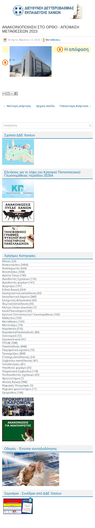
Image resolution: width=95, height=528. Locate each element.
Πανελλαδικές (11, 346)
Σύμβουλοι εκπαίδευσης (17, 360)
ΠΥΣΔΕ (6, 342)
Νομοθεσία (9, 328)
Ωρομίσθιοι (9, 392)
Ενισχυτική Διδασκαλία (16, 300)
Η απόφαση (76, 49)
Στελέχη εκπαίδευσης (16, 357)
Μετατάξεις (9, 325)
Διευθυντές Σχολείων (16, 278)
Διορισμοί (8, 286)
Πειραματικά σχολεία (15, 350)
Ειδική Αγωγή (10, 289)
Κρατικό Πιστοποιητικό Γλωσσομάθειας (27, 314)
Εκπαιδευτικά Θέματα (16, 296)
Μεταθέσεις (53, 39)
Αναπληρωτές (11, 268)
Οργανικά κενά (11, 339)
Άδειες (6, 261)
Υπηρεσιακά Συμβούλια (16, 371)
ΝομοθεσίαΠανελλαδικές (18, 332)
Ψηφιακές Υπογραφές (15, 385)
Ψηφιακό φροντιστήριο (16, 389)
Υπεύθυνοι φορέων (14, 367)
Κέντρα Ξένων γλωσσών (17, 307)
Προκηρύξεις (10, 353)
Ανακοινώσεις (11, 264)
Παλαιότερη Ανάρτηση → (76, 106)
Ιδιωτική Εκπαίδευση (15, 303)
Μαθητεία (8, 318)
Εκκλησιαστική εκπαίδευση (19, 293)
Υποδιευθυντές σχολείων (18, 374)
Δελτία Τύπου (10, 275)
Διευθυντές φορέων (15, 282)
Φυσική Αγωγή (11, 381)
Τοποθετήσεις (11, 364)
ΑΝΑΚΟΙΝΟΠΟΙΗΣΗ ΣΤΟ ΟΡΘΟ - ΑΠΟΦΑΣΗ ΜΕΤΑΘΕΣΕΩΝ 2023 (40, 29)
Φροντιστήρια (11, 378)
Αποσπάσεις (10, 271)
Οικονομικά (9, 335)
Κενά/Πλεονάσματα (14, 310)
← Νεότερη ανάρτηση (17, 106)
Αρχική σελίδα (45, 106)
